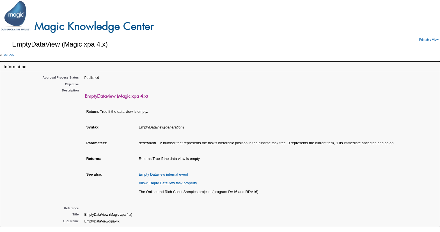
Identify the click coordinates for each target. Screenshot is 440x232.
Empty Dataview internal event (163, 174)
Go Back (8, 55)
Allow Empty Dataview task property (168, 183)
